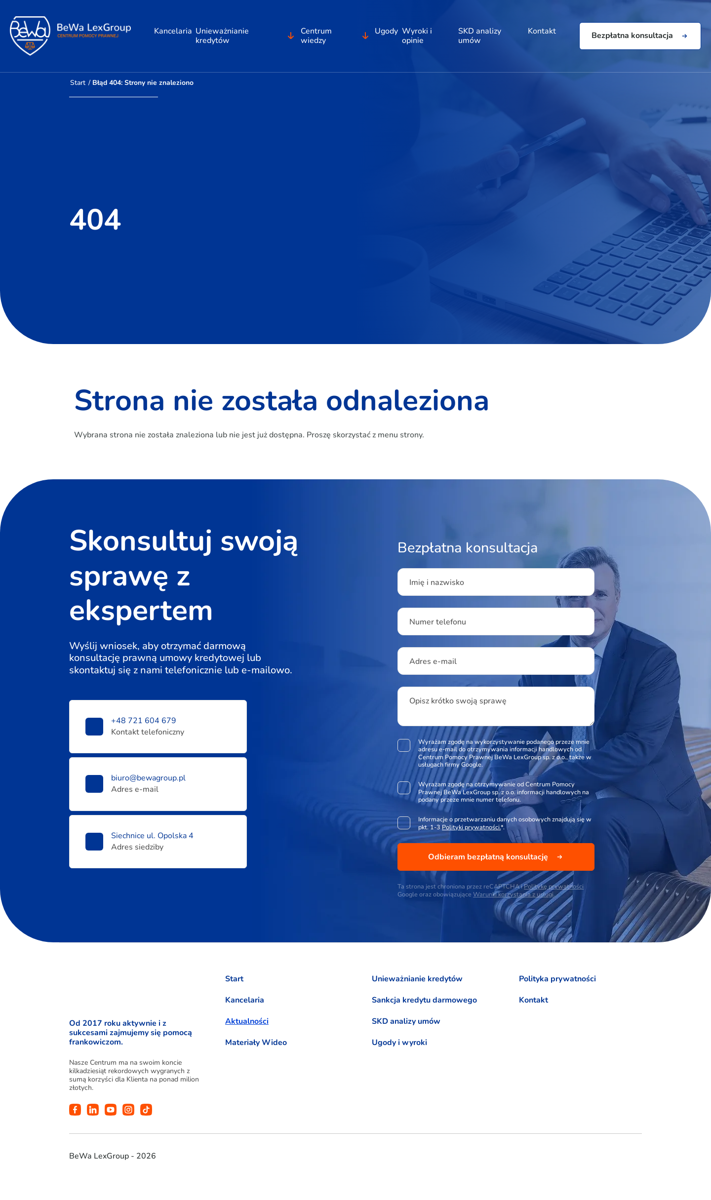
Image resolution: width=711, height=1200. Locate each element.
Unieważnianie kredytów (221, 39)
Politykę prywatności (554, 886)
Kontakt (543, 34)
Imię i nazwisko (436, 582)
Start (77, 82)
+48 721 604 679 (143, 721)
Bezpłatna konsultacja (632, 39)
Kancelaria (172, 34)
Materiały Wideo (256, 1042)
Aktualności (247, 1021)
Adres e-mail (433, 661)
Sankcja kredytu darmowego (424, 1000)
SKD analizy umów (480, 39)
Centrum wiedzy (315, 39)
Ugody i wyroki (399, 1042)
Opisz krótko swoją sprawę (458, 701)
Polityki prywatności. (471, 827)
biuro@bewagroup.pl (148, 778)
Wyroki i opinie (417, 39)
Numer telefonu (437, 622)
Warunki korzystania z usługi (513, 894)
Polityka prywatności (557, 979)
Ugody (386, 34)
